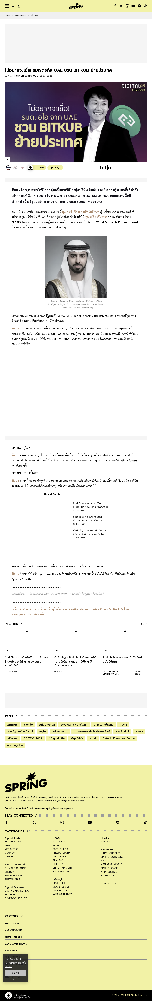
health (105, 841)
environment (13, 875)
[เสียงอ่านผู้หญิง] (37, 167)
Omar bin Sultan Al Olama (28, 315)
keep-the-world (111, 864)
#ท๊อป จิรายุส (47, 725)
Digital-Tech (12, 838)
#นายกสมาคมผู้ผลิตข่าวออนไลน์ (91, 731)
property (11, 894)
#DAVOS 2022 (32, 738)
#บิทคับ (28, 725)
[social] (115, 6)
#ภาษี (92, 738)
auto (8, 845)
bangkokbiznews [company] (16, 943)
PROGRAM (107, 849)
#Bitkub (12, 725)
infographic (61, 856)
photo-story (61, 853)
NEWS (56, 838)
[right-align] (13, 6)
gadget (10, 856)
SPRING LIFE (20, 15)
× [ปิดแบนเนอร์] (25, 956)
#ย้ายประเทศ (59, 731)
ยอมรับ (15, 973)
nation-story (62, 871)
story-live (108, 875)
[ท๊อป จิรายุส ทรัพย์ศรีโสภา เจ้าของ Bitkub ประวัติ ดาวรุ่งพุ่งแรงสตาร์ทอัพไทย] (27, 664)
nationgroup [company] (13, 930)
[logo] (76, 5)
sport (56, 845)
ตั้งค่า (15, 979)
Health (105, 838)
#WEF (139, 731)
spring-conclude (112, 857)
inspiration (60, 890)
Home (8, 15)
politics (58, 864)
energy (9, 872)
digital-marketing (17, 891)
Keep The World (15, 864)
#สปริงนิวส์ (122, 731)
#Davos (12, 738)
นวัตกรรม (35, 15)
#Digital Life (56, 738)
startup (10, 853)
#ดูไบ (42, 731)
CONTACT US (109, 883)
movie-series (61, 887)
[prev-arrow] (142, 624)
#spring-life (15, 745)
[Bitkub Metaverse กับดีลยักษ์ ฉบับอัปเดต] (125, 666)
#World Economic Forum (118, 738)
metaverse (11, 849)
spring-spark (109, 868)
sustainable (13, 879)
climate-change (15, 868)
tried (104, 860)
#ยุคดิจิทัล (77, 738)
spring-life (60, 883)
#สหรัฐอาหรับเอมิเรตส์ (20, 731)
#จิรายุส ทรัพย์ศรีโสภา (74, 725)
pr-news (58, 860)
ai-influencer (110, 872)
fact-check (60, 849)
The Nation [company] (12, 923)
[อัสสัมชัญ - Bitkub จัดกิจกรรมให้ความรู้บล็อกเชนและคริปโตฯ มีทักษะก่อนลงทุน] (76, 664)
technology (13, 841)
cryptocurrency (16, 898)
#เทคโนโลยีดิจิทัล (103, 725)
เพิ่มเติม (8, 966)
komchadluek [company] (14, 937)
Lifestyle (58, 879)
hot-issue (59, 841)
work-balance (62, 894)
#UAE (123, 725)
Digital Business (14, 887)
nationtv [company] (11, 950)
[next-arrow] (145, 624)
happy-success (110, 853)
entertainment (62, 868)
